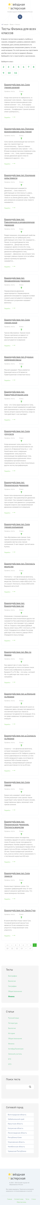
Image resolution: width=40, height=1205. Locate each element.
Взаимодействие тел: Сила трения (17, 783)
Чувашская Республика (17, 1151)
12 (17, 948)
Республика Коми (15, 1137)
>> (30, 948)
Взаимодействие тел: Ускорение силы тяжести (19, 176)
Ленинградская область (17, 1133)
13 (22, 948)
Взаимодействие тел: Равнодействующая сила (16, 393)
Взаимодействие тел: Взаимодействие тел (14, 604)
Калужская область (15, 1128)
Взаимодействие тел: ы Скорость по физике (20, 737)
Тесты (11, 24)
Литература (12, 1023)
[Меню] (20, 17)
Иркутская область (15, 1124)
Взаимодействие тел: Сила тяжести (17, 874)
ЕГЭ (9, 1059)
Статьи (34, 1199)
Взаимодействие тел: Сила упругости (17, 432)
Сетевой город (18, 1199)
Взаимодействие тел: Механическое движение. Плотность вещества (16, 824)
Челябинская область (16, 1146)
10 (9, 72)
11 (15, 72)
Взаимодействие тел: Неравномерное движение (17, 279)
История (11, 1033)
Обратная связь (21, 1202)
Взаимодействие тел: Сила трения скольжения (17, 525)
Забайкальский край (16, 1119)
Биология (12, 981)
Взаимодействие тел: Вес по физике (17, 653)
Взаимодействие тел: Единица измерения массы (18, 358)
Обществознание (15, 991)
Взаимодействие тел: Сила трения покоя (17, 321)
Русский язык (13, 1018)
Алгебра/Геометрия (15, 1049)
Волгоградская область (17, 1115)
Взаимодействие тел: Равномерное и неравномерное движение (19, 222)
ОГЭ (9, 1064)
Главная (5, 24)
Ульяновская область (16, 1142)
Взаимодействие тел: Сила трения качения (17, 86)
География (12, 986)
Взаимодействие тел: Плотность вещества (19, 565)
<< (7, 945)
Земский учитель (15, 1054)
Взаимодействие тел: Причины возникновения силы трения (19, 130)
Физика (11, 996)
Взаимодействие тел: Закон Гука (19, 910)
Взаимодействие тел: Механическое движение (16, 483)
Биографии (12, 976)
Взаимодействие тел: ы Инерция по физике (19, 695)
